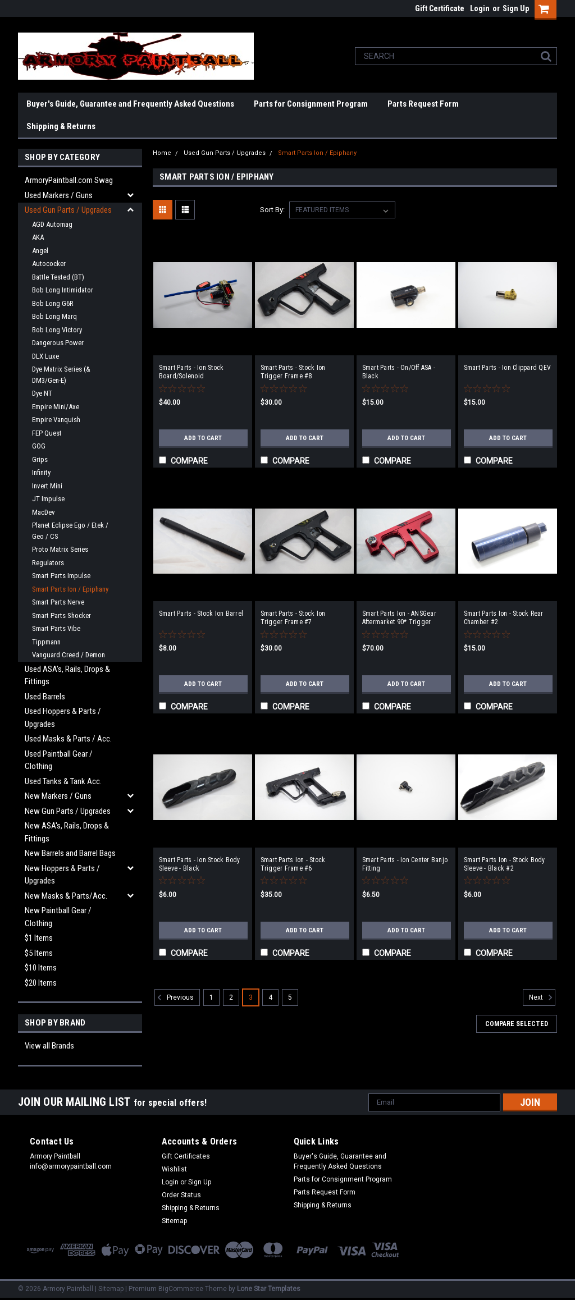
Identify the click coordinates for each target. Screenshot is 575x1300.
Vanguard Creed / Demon (68, 655)
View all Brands (49, 1046)
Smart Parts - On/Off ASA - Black (399, 372)
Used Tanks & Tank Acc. (63, 781)
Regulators (48, 563)
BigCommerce (180, 1289)
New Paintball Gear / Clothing (58, 916)
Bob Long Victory (57, 330)
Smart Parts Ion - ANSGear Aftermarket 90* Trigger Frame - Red (399, 618)
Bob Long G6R (53, 303)
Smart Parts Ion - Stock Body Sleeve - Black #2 (504, 864)
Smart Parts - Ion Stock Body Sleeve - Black (199, 864)
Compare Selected (516, 1024)
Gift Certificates (186, 1156)
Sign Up (516, 8)
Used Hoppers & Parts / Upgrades (63, 717)
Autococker (49, 263)
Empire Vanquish (56, 419)
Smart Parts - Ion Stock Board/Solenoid (191, 372)
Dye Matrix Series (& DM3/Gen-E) (61, 374)
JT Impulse (48, 499)
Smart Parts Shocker (61, 615)
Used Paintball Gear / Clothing (59, 760)
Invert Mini (47, 486)
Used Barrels (45, 697)
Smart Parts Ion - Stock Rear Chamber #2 (504, 618)
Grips (40, 459)
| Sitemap (109, 1289)
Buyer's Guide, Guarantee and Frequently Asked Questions (130, 104)
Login (480, 8)
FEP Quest (47, 433)
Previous (174, 997)
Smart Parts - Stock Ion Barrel (201, 613)
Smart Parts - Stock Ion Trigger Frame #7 (293, 618)
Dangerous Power (58, 342)
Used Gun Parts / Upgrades (68, 210)
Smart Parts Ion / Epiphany (70, 589)
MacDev (43, 512)
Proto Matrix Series (60, 549)
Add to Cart (203, 437)
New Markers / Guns (58, 796)
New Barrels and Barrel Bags (70, 853)
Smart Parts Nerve (58, 602)
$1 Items (39, 938)
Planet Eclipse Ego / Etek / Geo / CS (70, 531)
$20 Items (41, 983)
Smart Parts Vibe (56, 628)
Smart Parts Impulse (61, 575)
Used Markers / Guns (59, 195)
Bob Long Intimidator (62, 290)
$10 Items (41, 968)
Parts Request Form (423, 104)
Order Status (181, 1195)
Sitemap (174, 1221)
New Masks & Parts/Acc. (66, 896)
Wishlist (174, 1169)
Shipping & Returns (60, 126)
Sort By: (272, 209)
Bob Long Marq (54, 316)
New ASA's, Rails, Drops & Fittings (67, 832)
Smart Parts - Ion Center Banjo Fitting (405, 864)
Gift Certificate (439, 8)
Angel (40, 250)
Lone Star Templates (268, 1289)
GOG (38, 446)
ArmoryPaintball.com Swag (69, 180)
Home (162, 153)
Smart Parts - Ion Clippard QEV (507, 368)
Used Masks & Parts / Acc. (68, 739)
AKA (38, 237)
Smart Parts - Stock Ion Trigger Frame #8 (293, 372)
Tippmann (46, 642)
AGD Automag (52, 224)
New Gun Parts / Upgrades (68, 811)
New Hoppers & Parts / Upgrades (62, 874)
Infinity (41, 472)
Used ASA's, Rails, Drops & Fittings (67, 675)
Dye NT (42, 393)
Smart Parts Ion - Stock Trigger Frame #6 (293, 864)
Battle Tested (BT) (58, 277)
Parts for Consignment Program (311, 104)
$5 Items (39, 953)
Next (542, 997)
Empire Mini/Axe (55, 406)
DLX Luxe (45, 356)
